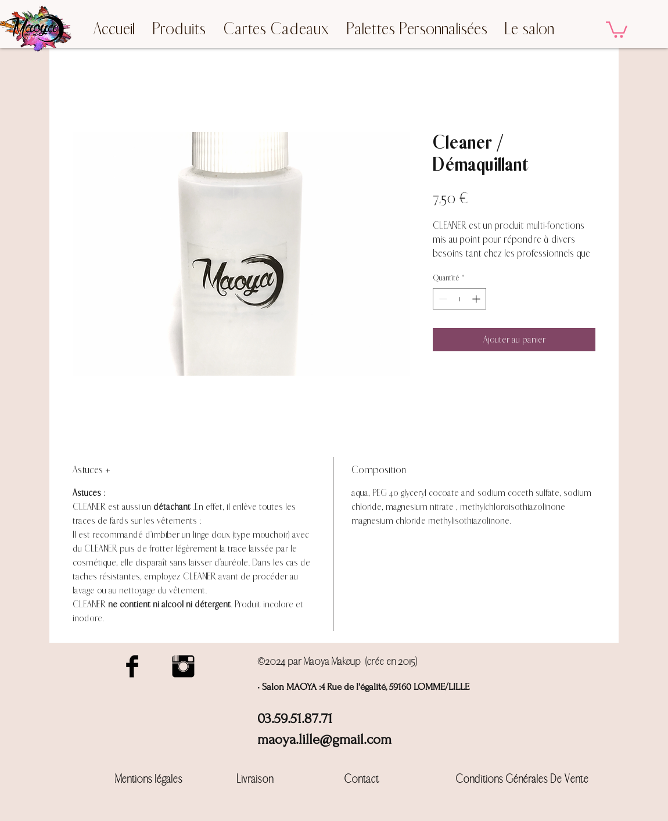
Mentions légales (148, 779)
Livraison (255, 779)
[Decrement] (441, 299)
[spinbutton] (459, 299)
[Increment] (477, 299)
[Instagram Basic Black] (183, 666)
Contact (361, 779)
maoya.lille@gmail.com (324, 739)
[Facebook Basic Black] (132, 666)
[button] (616, 29)
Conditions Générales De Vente (521, 779)
